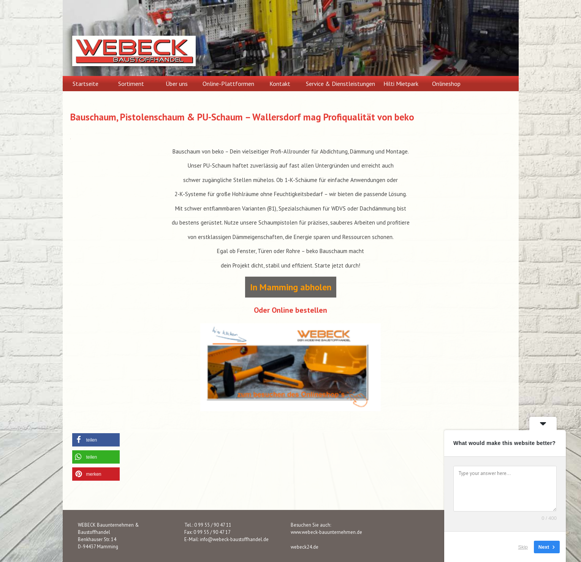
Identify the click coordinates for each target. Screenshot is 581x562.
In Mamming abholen (290, 287)
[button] (96, 439)
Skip (523, 546)
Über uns (177, 83)
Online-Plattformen (228, 83)
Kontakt (279, 83)
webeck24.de (304, 547)
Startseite (85, 83)
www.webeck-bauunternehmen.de (326, 532)
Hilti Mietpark (400, 83)
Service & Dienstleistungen (340, 83)
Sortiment (131, 83)
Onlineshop (446, 83)
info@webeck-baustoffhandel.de (234, 539)
